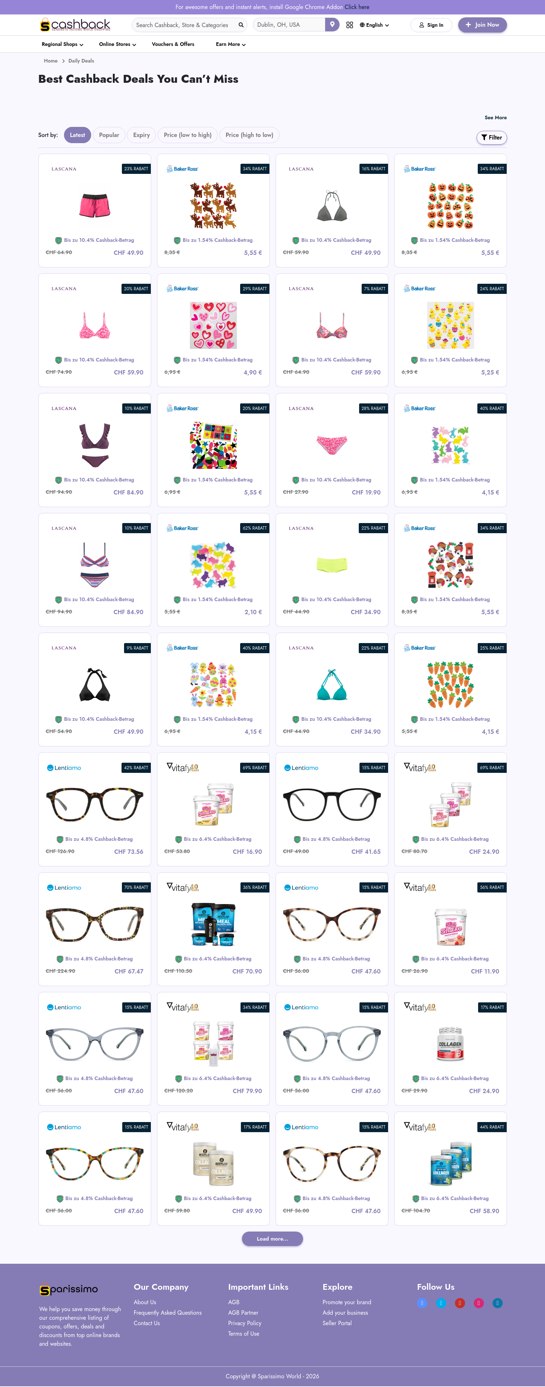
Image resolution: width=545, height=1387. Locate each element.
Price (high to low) (249, 135)
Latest (77, 135)
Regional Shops (59, 44)
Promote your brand (347, 1303)
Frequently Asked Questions (168, 1313)
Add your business (345, 1313)
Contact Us (147, 1324)
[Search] (189, 25)
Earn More (228, 44)
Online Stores (114, 44)
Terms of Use (243, 1334)
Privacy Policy (244, 1324)
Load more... (272, 1239)
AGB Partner (243, 1313)
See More (496, 117)
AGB (233, 1303)
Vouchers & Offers (173, 44)
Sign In (432, 25)
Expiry (141, 135)
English (371, 25)
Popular (109, 135)
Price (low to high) (188, 135)
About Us (145, 1303)
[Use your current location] (332, 24)
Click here (357, 7)
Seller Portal (337, 1324)
